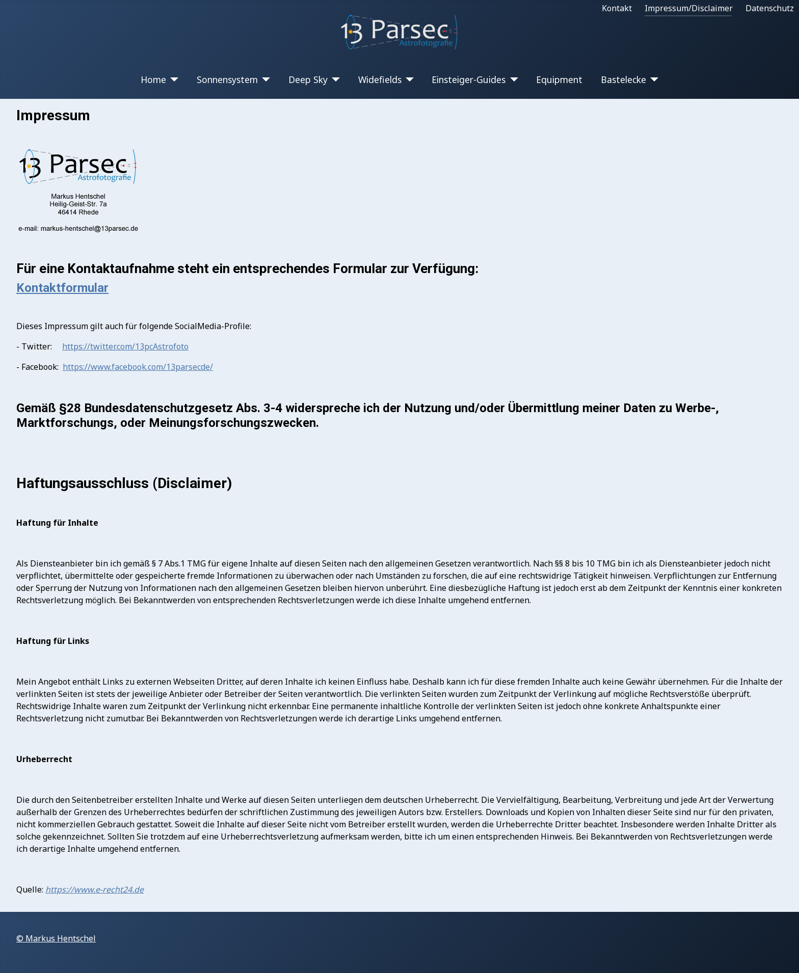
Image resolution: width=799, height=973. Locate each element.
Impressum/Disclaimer (689, 8)
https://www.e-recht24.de (94, 889)
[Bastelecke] (652, 79)
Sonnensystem (227, 79)
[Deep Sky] (334, 79)
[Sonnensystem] (264, 79)
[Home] (172, 79)
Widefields (380, 79)
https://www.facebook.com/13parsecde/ (138, 366)
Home (153, 79)
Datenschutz (769, 8)
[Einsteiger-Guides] (511, 79)
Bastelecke (623, 79)
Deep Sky (308, 79)
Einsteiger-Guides (468, 79)
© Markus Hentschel (56, 938)
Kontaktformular (62, 288)
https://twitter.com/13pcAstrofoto (125, 346)
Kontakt (617, 8)
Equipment (559, 79)
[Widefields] (408, 79)
